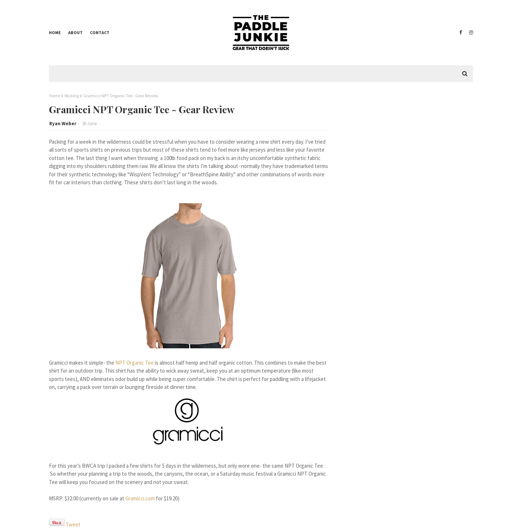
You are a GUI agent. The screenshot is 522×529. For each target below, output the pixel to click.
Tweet (73, 524)
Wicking (72, 95)
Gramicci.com (140, 498)
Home (55, 32)
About (75, 32)
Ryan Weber (62, 123)
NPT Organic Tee (134, 362)
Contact (99, 32)
